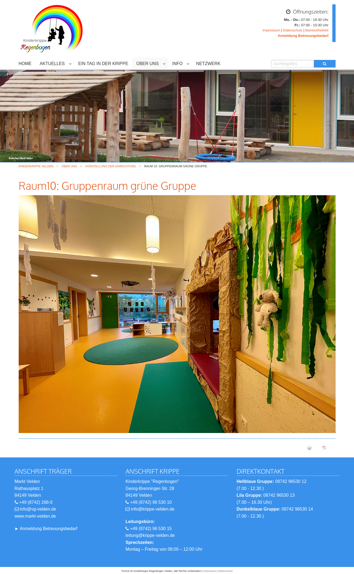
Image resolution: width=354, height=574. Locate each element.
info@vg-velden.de (38, 509)
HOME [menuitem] (25, 63)
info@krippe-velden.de (152, 509)
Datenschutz (292, 30)
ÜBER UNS (69, 166)
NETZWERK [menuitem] (208, 63)
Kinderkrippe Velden (36, 166)
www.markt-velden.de (35, 516)
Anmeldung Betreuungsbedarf (48, 528)
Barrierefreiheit (316, 30)
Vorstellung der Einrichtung (110, 166)
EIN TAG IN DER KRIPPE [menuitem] (103, 63)
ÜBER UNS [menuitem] (147, 63)
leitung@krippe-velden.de (150, 535)
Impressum (271, 30)
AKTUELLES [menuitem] (52, 63)
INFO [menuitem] (177, 63)
